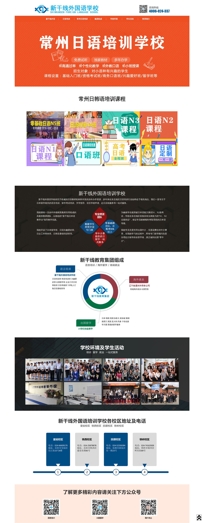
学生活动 (130, 19)
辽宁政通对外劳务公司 (139, 286)
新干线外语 (50, 19)
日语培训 (66, 19)
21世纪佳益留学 (85, 329)
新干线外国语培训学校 (65, 275)
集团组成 (98, 19)
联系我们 (146, 19)
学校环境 (114, 19)
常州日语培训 (82, 19)
